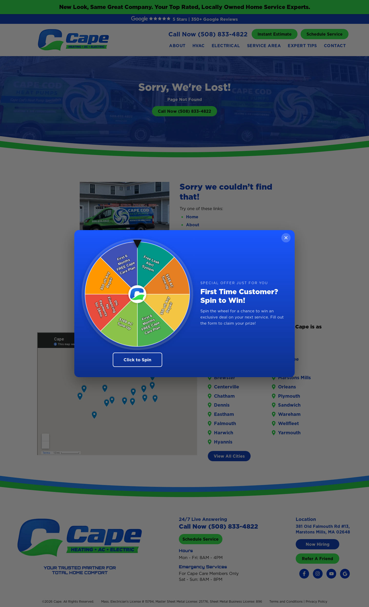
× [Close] (286, 238)
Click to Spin (137, 360)
